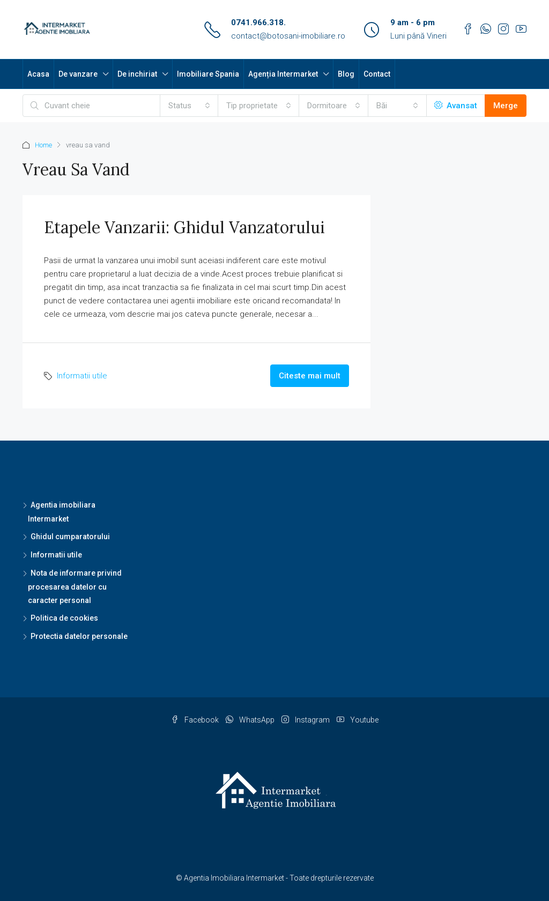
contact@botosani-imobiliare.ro (288, 36)
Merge (505, 105)
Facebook (195, 720)
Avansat (455, 105)
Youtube (358, 720)
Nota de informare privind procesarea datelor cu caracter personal (75, 587)
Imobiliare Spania (208, 74)
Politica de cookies (64, 618)
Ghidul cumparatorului (70, 536)
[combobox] (189, 105)
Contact (376, 74)
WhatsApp (251, 720)
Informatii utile (82, 376)
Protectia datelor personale (79, 636)
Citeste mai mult (309, 376)
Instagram (306, 720)
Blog (346, 74)
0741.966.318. (258, 22)
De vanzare (78, 74)
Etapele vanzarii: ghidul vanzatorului (184, 227)
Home (43, 145)
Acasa (38, 74)
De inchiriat (137, 74)
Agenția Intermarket (283, 74)
